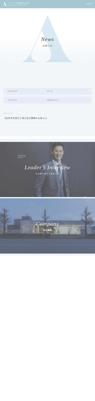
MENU (90, 4)
